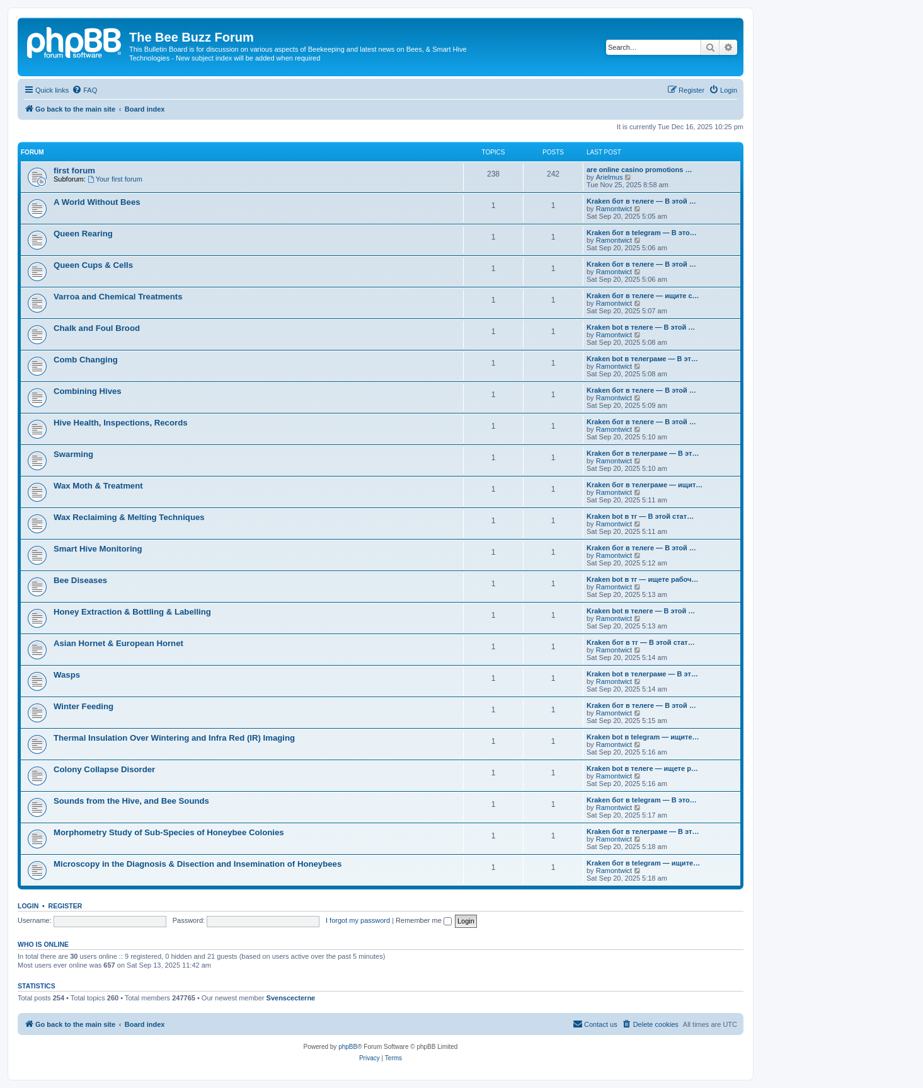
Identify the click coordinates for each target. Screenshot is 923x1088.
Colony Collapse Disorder (104, 769)
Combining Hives (88, 391)
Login (28, 906)
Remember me (424, 920)
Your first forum (115, 179)
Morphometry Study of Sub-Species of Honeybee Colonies (169, 832)
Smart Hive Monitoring (98, 548)
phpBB (347, 1046)
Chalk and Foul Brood (97, 328)
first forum (74, 170)
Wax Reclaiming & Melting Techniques (129, 517)
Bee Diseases (80, 580)
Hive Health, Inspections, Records (121, 422)
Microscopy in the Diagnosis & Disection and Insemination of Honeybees (197, 864)
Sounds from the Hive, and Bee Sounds (131, 801)
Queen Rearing (83, 233)
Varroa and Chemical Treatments (118, 296)
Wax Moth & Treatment (98, 485)
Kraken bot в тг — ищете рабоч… (642, 579)
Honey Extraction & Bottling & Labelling (132, 611)
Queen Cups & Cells (93, 265)
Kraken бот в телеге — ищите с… (643, 295)
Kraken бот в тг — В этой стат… (641, 642)
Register (66, 906)
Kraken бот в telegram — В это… (642, 232)
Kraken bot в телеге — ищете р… (642, 768)
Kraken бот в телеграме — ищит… (644, 485)
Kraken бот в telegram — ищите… (643, 863)
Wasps (67, 675)
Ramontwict (614, 208)
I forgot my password (358, 920)
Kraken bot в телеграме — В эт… (642, 358)
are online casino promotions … (639, 169)
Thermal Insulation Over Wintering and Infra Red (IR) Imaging (174, 738)
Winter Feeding (83, 706)
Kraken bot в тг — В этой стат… (640, 516)
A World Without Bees (97, 202)
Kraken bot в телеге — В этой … (641, 327)
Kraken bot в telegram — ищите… (643, 737)
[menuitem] (84, 90)
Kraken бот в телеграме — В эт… (643, 453)
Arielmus (609, 177)
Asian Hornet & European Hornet (118, 643)
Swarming (73, 454)
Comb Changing (86, 359)
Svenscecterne (291, 998)
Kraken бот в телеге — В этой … (641, 201)
